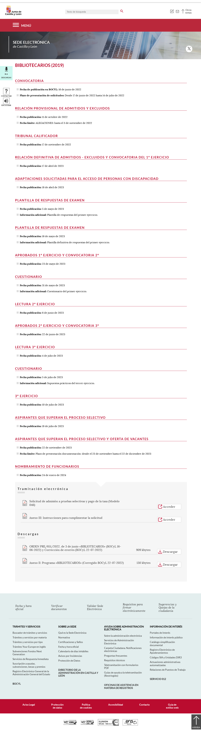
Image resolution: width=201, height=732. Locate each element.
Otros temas (188, 11)
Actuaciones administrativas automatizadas (165, 663)
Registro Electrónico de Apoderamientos (162, 651)
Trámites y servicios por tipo (28, 642)
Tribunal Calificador (36, 136)
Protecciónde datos (57, 706)
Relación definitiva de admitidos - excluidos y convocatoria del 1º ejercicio (92, 157)
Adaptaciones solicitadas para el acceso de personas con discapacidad (87, 178)
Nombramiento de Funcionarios (47, 466)
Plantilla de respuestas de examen (50, 200)
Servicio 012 (158, 679)
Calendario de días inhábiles (73, 651)
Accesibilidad (115, 704)
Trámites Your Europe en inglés (29, 646)
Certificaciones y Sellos (70, 642)
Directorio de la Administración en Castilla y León (78, 672)
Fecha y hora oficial (68, 646)
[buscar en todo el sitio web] (122, 10)
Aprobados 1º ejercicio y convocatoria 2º (57, 255)
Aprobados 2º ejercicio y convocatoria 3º (57, 325)
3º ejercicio (26, 396)
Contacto (144, 704)
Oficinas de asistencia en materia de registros (121, 686)
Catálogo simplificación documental (162, 643)
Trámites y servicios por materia (30, 637)
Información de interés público (166, 637)
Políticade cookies (86, 706)
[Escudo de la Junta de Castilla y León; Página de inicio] (13, 14)
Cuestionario (28, 277)
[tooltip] (172, 11)
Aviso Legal (28, 704)
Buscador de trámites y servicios (30, 632)
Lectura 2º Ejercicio (35, 304)
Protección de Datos (69, 660)
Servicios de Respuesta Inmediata (31, 659)
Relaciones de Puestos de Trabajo (168, 669)
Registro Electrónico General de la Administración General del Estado (31, 673)
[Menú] (22, 25)
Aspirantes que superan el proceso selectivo (60, 417)
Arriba (196, 727)
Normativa (64, 637)
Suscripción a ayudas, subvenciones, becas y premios (29, 665)
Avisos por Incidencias (70, 655)
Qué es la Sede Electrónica (72, 632)
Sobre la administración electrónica (123, 635)
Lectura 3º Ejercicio (35, 347)
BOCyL (17, 683)
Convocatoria (29, 81)
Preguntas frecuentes (115, 655)
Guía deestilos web (172, 706)
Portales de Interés (160, 632)
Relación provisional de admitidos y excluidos (62, 108)
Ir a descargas (6, 76)
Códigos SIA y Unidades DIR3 (166, 657)
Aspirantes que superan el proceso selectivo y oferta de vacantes (82, 439)
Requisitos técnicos (114, 660)
